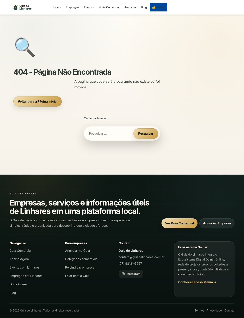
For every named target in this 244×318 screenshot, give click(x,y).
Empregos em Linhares (26, 276)
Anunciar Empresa (217, 223)
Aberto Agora (19, 259)
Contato (229, 310)
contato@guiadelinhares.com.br (142, 257)
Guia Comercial (109, 7)
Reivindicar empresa (80, 267)
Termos (199, 310)
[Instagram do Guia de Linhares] (131, 274)
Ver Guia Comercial (179, 223)
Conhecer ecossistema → (197, 282)
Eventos (89, 7)
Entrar (158, 7)
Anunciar (130, 7)
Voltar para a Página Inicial (37, 101)
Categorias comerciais (81, 259)
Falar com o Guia (77, 276)
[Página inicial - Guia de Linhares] (30, 7)
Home (57, 7)
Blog (144, 7)
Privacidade (214, 310)
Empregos (72, 7)
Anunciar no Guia (77, 250)
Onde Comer (19, 284)
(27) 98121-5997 (130, 263)
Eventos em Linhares (24, 267)
